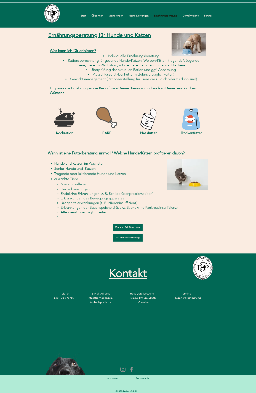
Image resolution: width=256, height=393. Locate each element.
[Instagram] (122, 369)
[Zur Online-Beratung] (128, 238)
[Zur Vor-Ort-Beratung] (128, 227)
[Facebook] (131, 369)
